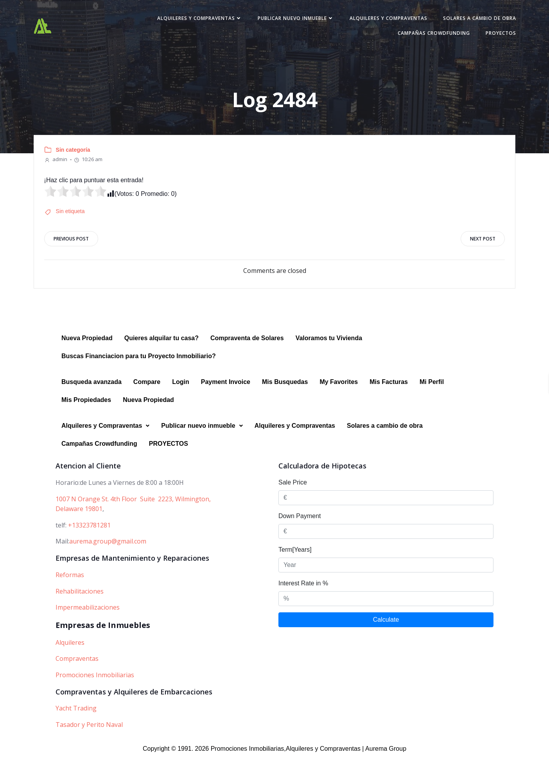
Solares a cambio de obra (471, 21)
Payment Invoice (225, 390)
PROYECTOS (493, 35)
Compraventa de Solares (247, 347)
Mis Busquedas (285, 390)
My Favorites (338, 390)
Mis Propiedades (86, 408)
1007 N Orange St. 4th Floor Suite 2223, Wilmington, (133, 507)
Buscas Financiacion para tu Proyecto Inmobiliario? (138, 365)
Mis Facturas (389, 390)
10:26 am (89, 164)
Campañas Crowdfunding (426, 35)
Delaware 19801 (79, 517)
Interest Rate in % (303, 592)
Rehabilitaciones (80, 600)
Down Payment (299, 525)
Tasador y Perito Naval (89, 733)
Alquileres (70, 651)
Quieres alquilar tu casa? (161, 347)
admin (57, 164)
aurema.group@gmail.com (107, 550)
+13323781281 (89, 533)
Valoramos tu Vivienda (329, 347)
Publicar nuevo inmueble (288, 21)
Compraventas (77, 667)
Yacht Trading (76, 717)
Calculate (386, 628)
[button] (105, 435)
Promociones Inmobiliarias (95, 683)
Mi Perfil (432, 390)
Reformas (70, 583)
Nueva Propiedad (87, 347)
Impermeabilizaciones (88, 616)
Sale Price (292, 491)
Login (180, 390)
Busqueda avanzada (91, 390)
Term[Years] (295, 558)
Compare (146, 390)
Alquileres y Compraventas (191, 21)
